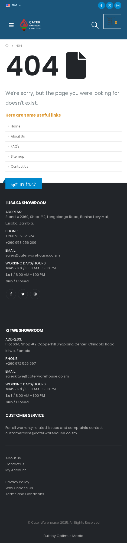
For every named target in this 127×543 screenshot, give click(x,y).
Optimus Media (70, 535)
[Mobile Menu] (11, 25)
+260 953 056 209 (20, 242)
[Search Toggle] (95, 25)
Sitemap (17, 156)
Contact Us (19, 166)
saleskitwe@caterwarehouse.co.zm (37, 376)
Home (15, 126)
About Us (18, 136)
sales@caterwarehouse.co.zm (32, 255)
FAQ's (15, 146)
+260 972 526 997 (20, 363)
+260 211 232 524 (19, 236)
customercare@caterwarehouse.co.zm (41, 433)
